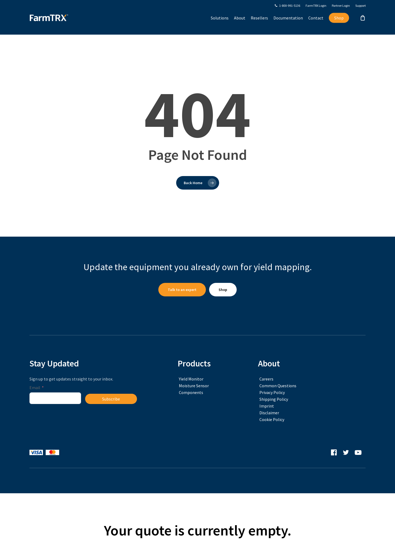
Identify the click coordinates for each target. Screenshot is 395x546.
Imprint (266, 406)
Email (34, 387)
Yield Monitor (191, 379)
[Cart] (363, 23)
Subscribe (111, 399)
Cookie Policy (271, 419)
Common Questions (277, 385)
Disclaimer (269, 412)
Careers (266, 379)
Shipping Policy (273, 399)
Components (191, 392)
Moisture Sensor (194, 385)
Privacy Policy (272, 392)
